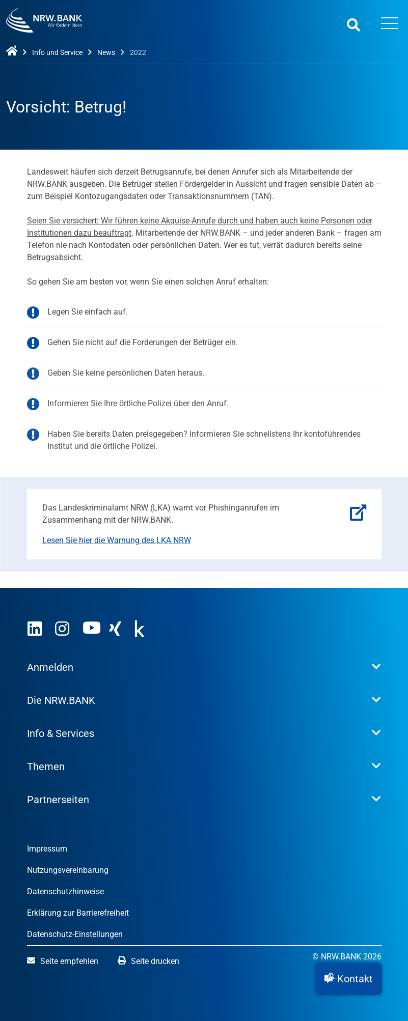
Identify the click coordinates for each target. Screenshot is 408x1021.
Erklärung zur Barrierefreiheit (78, 913)
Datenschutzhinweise (65, 891)
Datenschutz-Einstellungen (75, 934)
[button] (348, 978)
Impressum (47, 849)
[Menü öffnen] (389, 24)
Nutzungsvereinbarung (67, 870)
